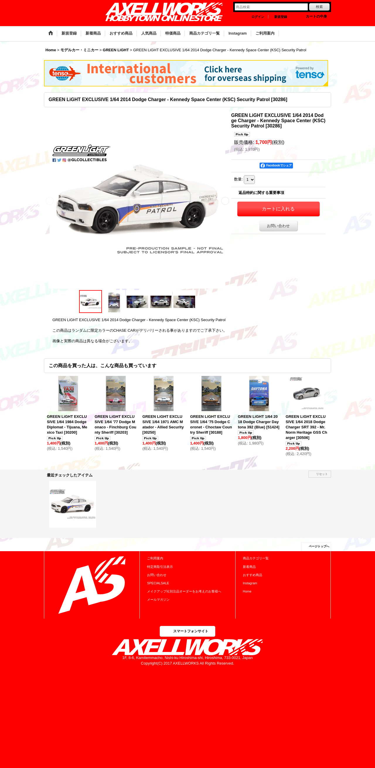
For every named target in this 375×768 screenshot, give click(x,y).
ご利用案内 (155, 558)
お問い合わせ (278, 226)
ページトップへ (319, 546)
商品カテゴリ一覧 (256, 558)
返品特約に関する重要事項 (261, 192)
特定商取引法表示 (160, 566)
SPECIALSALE (158, 583)
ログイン (257, 16)
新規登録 (280, 16)
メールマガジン (158, 599)
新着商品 (249, 566)
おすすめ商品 (252, 575)
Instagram (250, 583)
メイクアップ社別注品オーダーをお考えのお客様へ (184, 591)
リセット (322, 474)
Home (247, 591)
